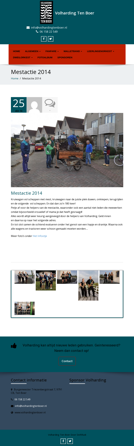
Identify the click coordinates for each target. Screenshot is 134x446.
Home (16, 51)
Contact (67, 360)
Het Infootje (40, 235)
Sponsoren (64, 57)
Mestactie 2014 (26, 193)
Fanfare (52, 51)
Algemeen (33, 51)
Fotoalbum (45, 57)
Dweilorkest (23, 57)
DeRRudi (81, 434)
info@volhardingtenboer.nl (31, 405)
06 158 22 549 (22, 399)
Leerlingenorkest (100, 51)
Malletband (73, 51)
